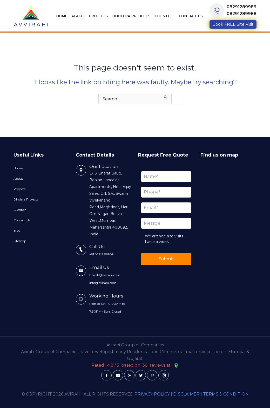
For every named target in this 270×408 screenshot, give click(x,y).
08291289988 (241, 13)
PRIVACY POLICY (152, 394)
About (78, 16)
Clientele (165, 16)
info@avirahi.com (102, 283)
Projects (98, 16)
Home (61, 16)
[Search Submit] (166, 96)
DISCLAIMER (186, 394)
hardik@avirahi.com (104, 275)
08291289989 (241, 6)
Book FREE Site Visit (233, 24)
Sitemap (20, 241)
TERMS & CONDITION (226, 394)
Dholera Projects (131, 16)
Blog (17, 230)
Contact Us (191, 16)
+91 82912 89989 (101, 254)
